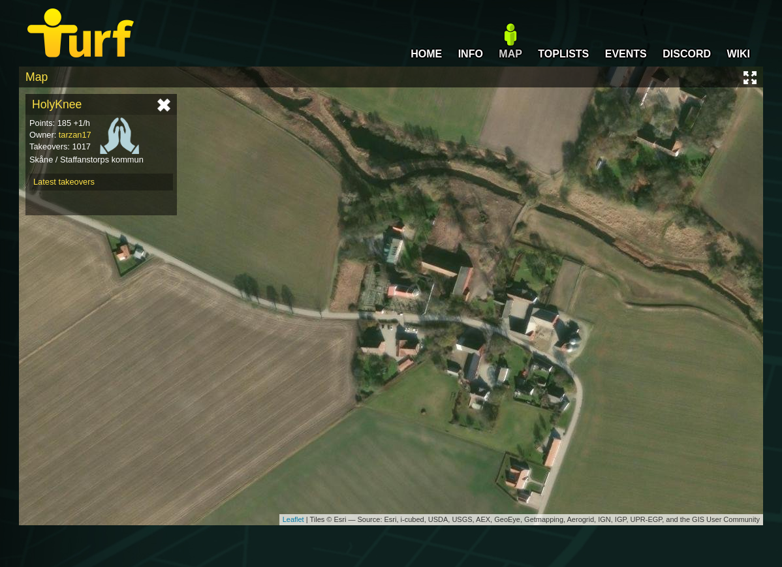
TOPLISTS (563, 53)
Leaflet (293, 519)
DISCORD (687, 53)
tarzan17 (75, 135)
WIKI (738, 53)
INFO (470, 53)
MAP (510, 53)
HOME (426, 53)
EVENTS (626, 53)
